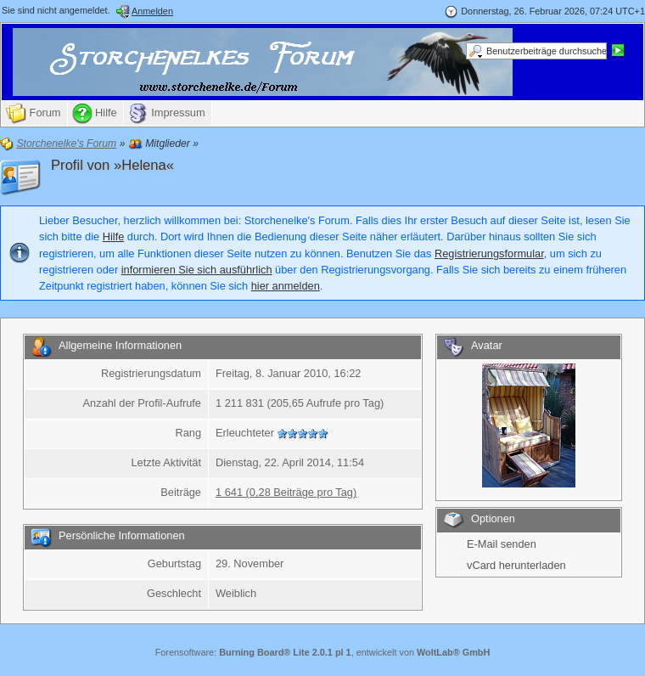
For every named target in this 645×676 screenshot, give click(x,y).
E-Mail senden (501, 544)
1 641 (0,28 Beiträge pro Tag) (286, 492)
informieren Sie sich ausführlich (196, 269)
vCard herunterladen (516, 565)
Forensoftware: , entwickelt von (323, 652)
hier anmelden (285, 285)
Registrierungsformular (489, 253)
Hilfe (114, 236)
